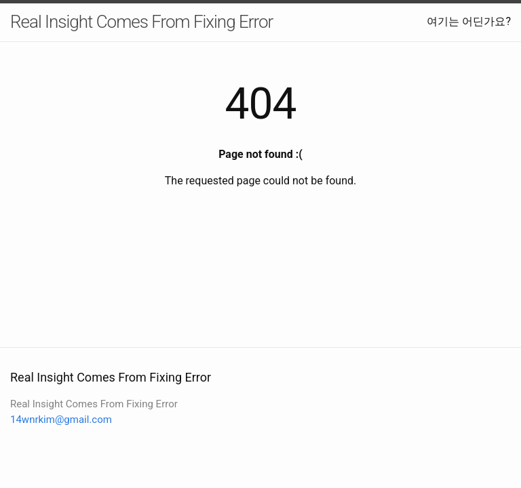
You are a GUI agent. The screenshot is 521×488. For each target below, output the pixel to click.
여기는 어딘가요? (469, 21)
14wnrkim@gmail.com (61, 419)
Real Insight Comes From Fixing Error (141, 22)
